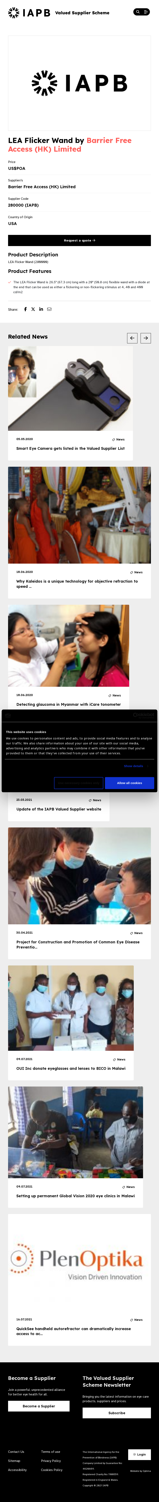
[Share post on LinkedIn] (43, 309)
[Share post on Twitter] (35, 309)
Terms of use (50, 1452)
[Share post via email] (51, 309)
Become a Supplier (39, 1406)
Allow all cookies (129, 783)
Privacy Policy (51, 1461)
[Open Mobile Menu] (146, 12)
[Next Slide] (146, 338)
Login (139, 1454)
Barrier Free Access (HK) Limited (70, 145)
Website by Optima (140, 1471)
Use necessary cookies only (78, 783)
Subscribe (116, 1413)
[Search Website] (138, 12)
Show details (133, 766)
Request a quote (79, 240)
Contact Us (16, 1452)
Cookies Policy (51, 1470)
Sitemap (14, 1461)
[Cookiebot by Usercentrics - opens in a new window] (136, 716)
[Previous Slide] (132, 338)
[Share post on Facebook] (27, 309)
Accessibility (17, 1470)
